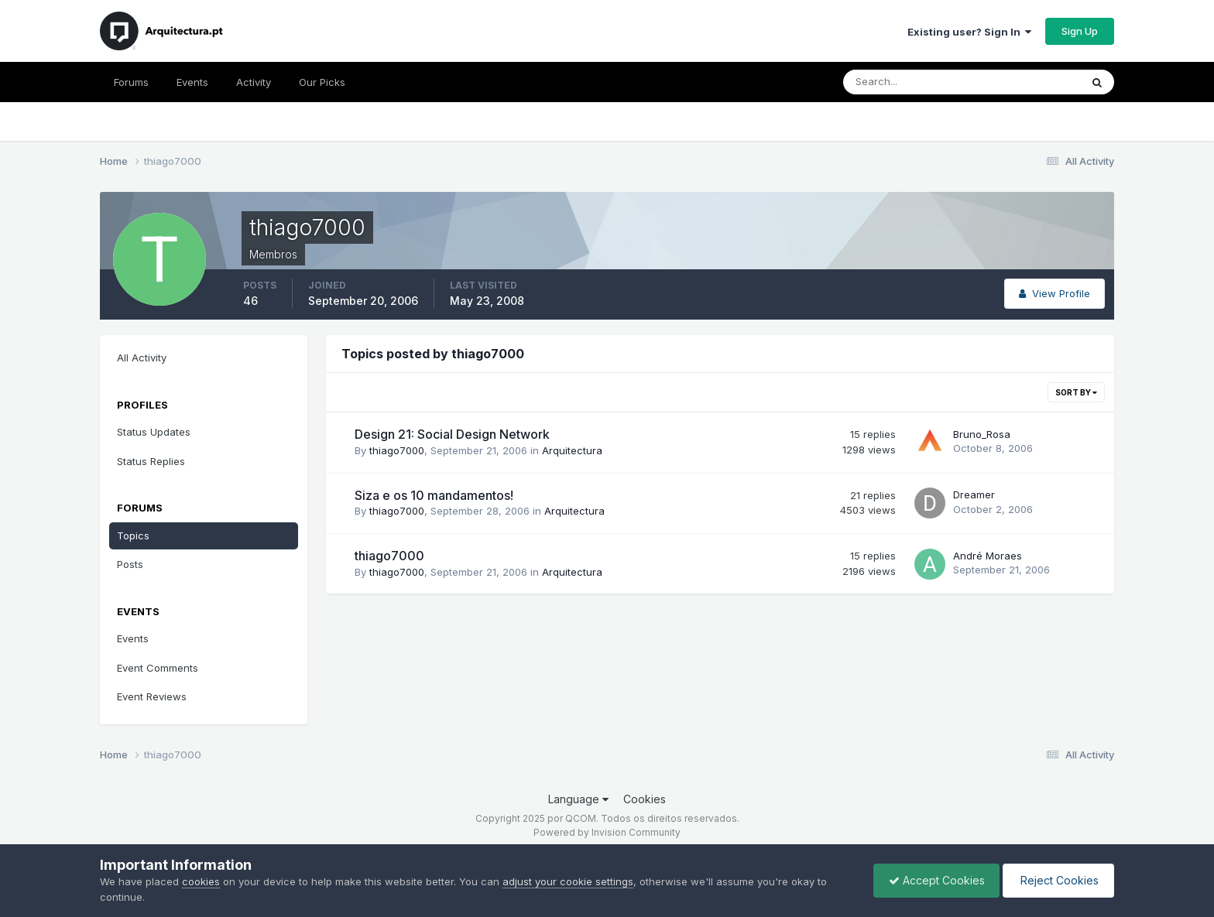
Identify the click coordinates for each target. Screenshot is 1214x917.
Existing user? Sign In (969, 32)
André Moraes (987, 555)
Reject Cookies (1057, 880)
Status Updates (153, 432)
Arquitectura (572, 450)
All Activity (141, 357)
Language (578, 799)
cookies (201, 881)
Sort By (1076, 392)
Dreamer (974, 494)
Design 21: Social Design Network (452, 434)
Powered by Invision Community (607, 832)
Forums (131, 82)
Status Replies (151, 461)
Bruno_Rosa (981, 434)
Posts (130, 564)
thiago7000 (396, 450)
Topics (133, 535)
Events (192, 82)
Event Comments (157, 668)
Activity (253, 82)
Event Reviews (152, 696)
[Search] (911, 82)
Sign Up (1079, 31)
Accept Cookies (933, 880)
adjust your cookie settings (567, 881)
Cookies (644, 799)
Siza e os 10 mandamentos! (434, 495)
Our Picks (322, 82)
